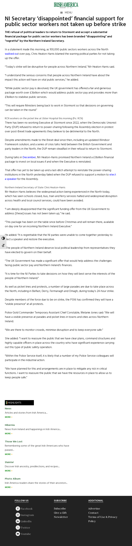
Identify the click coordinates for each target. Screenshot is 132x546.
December (29, 157)
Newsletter (61, 517)
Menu (68, 12)
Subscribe (60, 508)
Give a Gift (60, 512)
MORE (8, 417)
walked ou (11, 54)
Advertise (94, 508)
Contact (93, 512)
